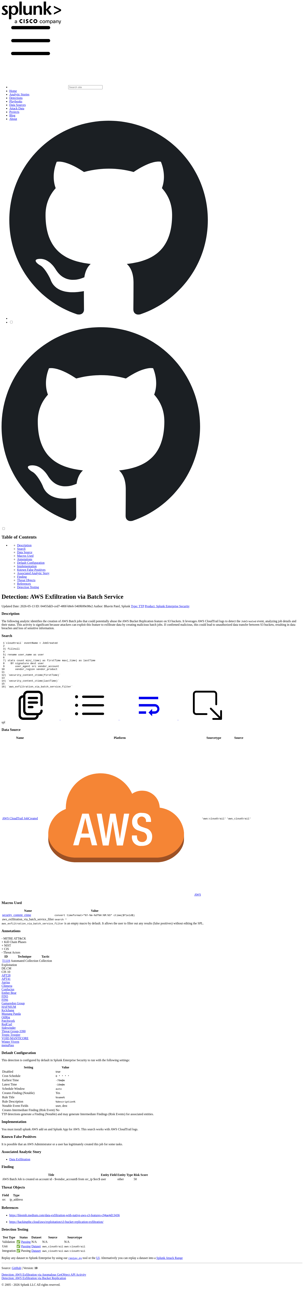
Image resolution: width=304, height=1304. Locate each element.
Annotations (24, 559)
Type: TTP (137, 606)
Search (21, 548)
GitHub (16, 1277)
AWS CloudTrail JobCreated (20, 827)
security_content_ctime (16, 924)
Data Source (24, 552)
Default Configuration (31, 562)
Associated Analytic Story (33, 573)
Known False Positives (31, 569)
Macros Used (25, 555)
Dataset (36, 1255)
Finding (22, 576)
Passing (26, 1251)
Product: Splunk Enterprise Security (167, 606)
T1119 (6, 970)
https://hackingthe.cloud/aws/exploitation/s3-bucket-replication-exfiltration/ (56, 1231)
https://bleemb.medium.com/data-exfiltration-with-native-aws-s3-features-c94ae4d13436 (64, 1224)
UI (97, 1267)
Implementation (27, 566)
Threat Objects (26, 580)
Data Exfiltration (19, 1168)
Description (24, 545)
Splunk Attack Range (169, 1267)
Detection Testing (28, 587)
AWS (197, 904)
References (24, 583)
